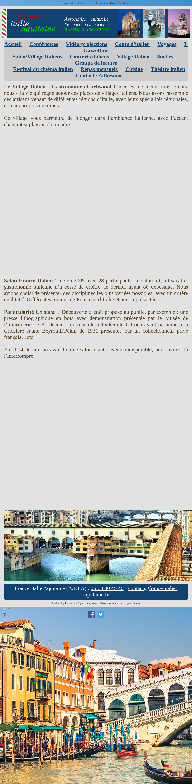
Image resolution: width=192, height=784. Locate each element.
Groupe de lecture (96, 63)
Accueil (13, 44)
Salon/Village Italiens (37, 57)
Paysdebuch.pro (86, 603)
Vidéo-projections (86, 44)
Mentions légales (60, 603)
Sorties (165, 57)
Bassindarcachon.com (112, 603)
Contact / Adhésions (99, 75)
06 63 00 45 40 (107, 588)
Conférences (43, 44)
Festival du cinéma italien (43, 69)
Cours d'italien (132, 44)
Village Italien (133, 57)
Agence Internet (133, 603)
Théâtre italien (168, 69)
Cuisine (134, 69)
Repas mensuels (99, 69)
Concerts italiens (89, 57)
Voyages (166, 44)
